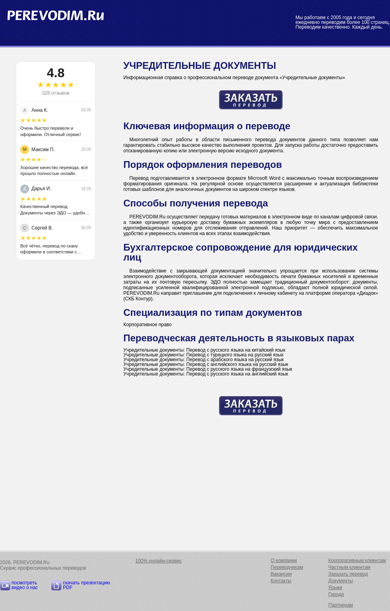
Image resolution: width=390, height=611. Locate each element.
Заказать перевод (348, 574)
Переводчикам (287, 567)
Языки (335, 587)
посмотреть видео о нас (25, 585)
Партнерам (340, 605)
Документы (340, 581)
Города (336, 594)
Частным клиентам (349, 567)
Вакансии (281, 574)
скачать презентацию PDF (86, 585)
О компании (284, 560)
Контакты (281, 581)
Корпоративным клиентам (357, 560)
